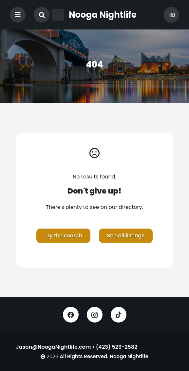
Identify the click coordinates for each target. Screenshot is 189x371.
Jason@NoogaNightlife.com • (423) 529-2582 (77, 347)
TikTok (118, 315)
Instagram (95, 315)
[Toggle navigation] (18, 15)
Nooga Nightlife (129, 356)
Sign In (171, 15)
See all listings (125, 235)
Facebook (71, 315)
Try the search (63, 235)
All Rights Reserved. (84, 356)
